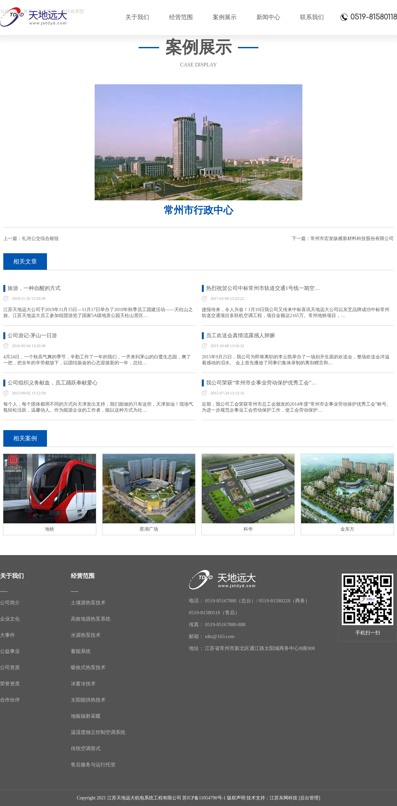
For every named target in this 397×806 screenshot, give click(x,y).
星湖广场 (149, 529)
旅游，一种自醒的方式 (34, 288)
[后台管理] (309, 797)
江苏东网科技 (283, 797)
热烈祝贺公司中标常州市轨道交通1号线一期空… (263, 288)
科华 (248, 529)
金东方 (347, 529)
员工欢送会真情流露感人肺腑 (240, 335)
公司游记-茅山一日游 (32, 335)
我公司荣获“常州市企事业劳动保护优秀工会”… (261, 382)
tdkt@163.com (219, 636)
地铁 (49, 529)
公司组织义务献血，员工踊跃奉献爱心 (53, 382)
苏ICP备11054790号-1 (204, 797)
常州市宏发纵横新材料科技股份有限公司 (352, 238)
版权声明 (236, 797)
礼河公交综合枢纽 (40, 238)
